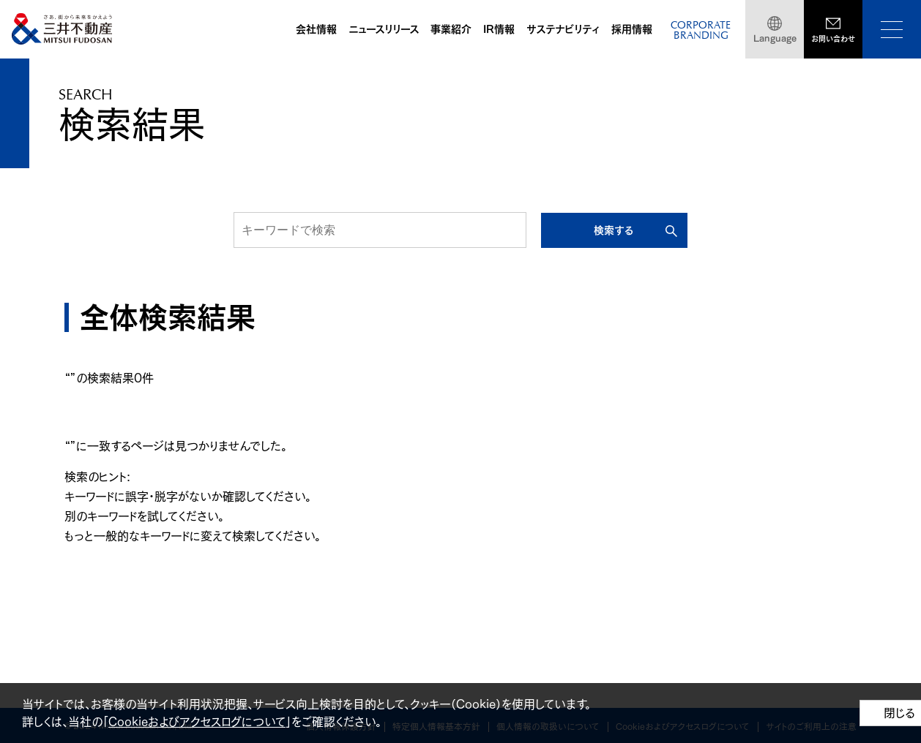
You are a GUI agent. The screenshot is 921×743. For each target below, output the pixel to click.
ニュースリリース (383, 29)
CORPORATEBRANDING (701, 31)
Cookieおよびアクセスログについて (197, 722)
